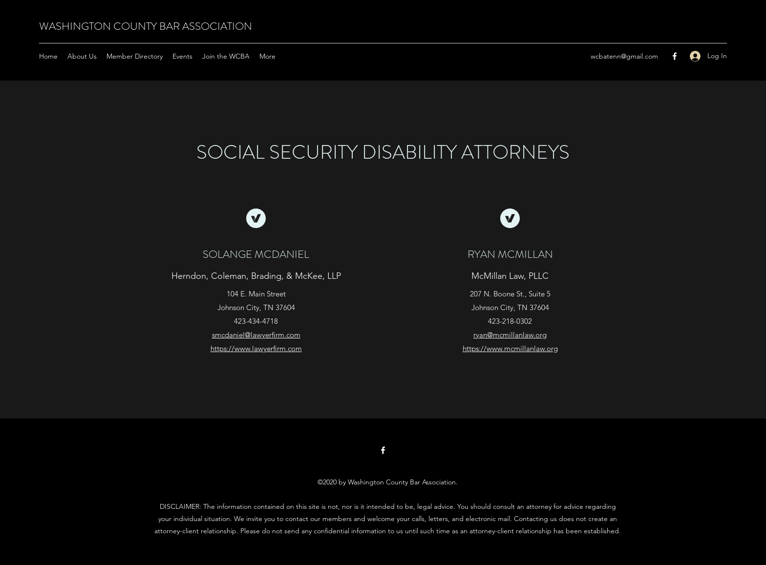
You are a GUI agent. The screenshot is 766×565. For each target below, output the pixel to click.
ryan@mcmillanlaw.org (510, 334)
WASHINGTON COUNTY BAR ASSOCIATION (145, 26)
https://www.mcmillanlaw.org (510, 348)
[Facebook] (675, 56)
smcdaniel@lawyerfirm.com (256, 334)
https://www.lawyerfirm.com (256, 348)
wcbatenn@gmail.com (624, 56)
